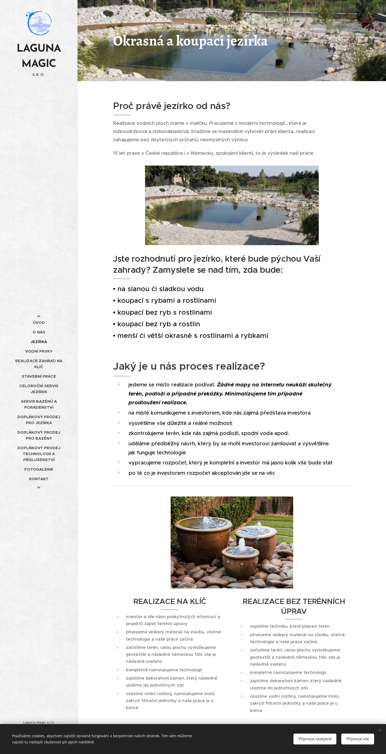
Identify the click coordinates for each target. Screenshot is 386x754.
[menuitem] (39, 322)
